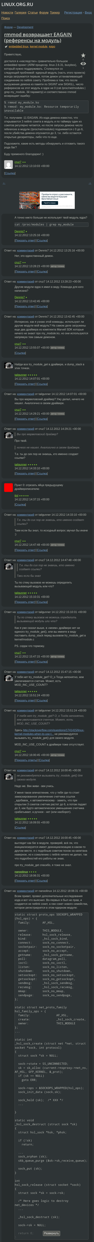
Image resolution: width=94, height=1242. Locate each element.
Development (25, 27)
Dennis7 (20, 231)
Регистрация (73, 12)
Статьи (33, 12)
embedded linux (18, 46)
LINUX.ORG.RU (17, 4)
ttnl (16, 495)
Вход (88, 12)
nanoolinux (21, 871)
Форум (43, 12)
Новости (7, 12)
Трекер (55, 12)
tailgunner (21, 374)
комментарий (25, 250)
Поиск (5, 18)
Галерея (20, 12)
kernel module (39, 46)
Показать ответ (25, 240)
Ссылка (10, 173)
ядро (52, 46)
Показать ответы (26, 760)
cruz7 (18, 162)
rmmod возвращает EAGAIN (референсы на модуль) (38, 37)
